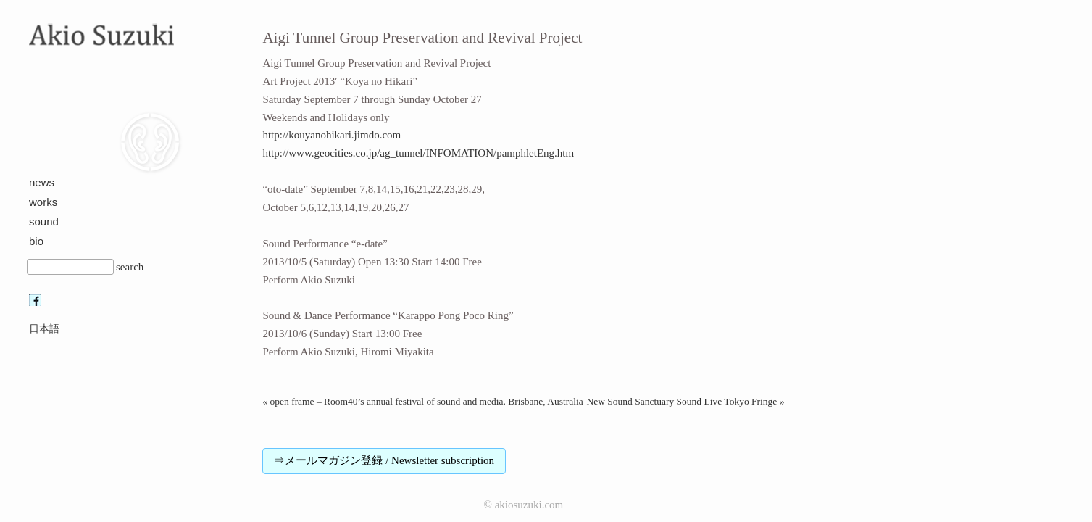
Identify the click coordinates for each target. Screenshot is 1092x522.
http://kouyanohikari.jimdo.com (331, 135)
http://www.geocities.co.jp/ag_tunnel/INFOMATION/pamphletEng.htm (418, 153)
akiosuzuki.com (529, 504)
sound (44, 221)
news (41, 182)
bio (36, 241)
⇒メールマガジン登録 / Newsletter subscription (384, 460)
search (129, 267)
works (43, 202)
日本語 (44, 328)
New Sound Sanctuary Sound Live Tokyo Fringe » (685, 401)
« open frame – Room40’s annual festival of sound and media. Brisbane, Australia (422, 401)
